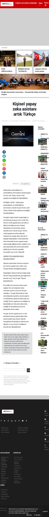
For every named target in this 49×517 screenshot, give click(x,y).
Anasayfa (4, 47)
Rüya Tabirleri (5, 496)
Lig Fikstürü (17, 468)
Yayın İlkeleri (5, 430)
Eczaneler (17, 466)
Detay (29, 515)
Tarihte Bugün (16, 471)
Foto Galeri (47, 413)
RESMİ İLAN (4, 478)
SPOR (3, 476)
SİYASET (4, 480)
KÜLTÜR (3, 473)
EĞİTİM (3, 482)
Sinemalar (17, 474)
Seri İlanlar (17, 476)
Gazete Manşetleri (17, 481)
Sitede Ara (4, 490)
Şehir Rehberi (18, 479)
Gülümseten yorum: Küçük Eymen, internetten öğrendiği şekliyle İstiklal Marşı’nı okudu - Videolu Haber (45, 284)
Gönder (29, 370)
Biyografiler (4, 494)
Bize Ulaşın (47, 447)
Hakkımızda (4, 428)
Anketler (3, 492)
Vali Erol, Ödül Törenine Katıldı (44, 190)
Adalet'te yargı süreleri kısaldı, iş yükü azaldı (44, 260)
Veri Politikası (5, 432)
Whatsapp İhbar (23, 430)
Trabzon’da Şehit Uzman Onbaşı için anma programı (44, 307)
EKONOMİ (4, 467)
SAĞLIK (3, 469)
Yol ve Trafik (18, 460)
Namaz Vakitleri (16, 462)
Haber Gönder (22, 432)
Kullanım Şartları (23, 428)
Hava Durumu (18, 457)
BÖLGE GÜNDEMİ (4, 463)
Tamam (37, 515)
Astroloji (3, 499)
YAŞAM (3, 471)
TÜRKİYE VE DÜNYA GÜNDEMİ (26, 3)
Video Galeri (47, 421)
